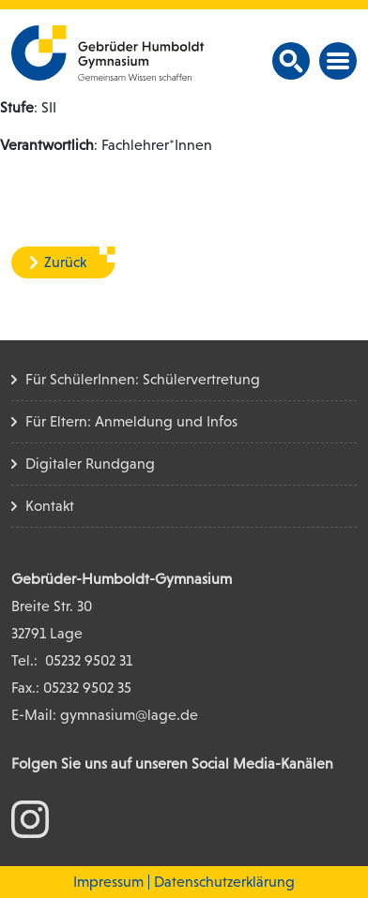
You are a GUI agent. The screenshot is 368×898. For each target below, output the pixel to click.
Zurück (65, 262)
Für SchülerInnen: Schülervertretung (142, 379)
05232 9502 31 (88, 660)
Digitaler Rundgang (90, 463)
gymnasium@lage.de (129, 715)
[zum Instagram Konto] (30, 818)
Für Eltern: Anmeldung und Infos (131, 421)
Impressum (108, 882)
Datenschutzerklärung (224, 882)
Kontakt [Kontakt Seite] (49, 506)
